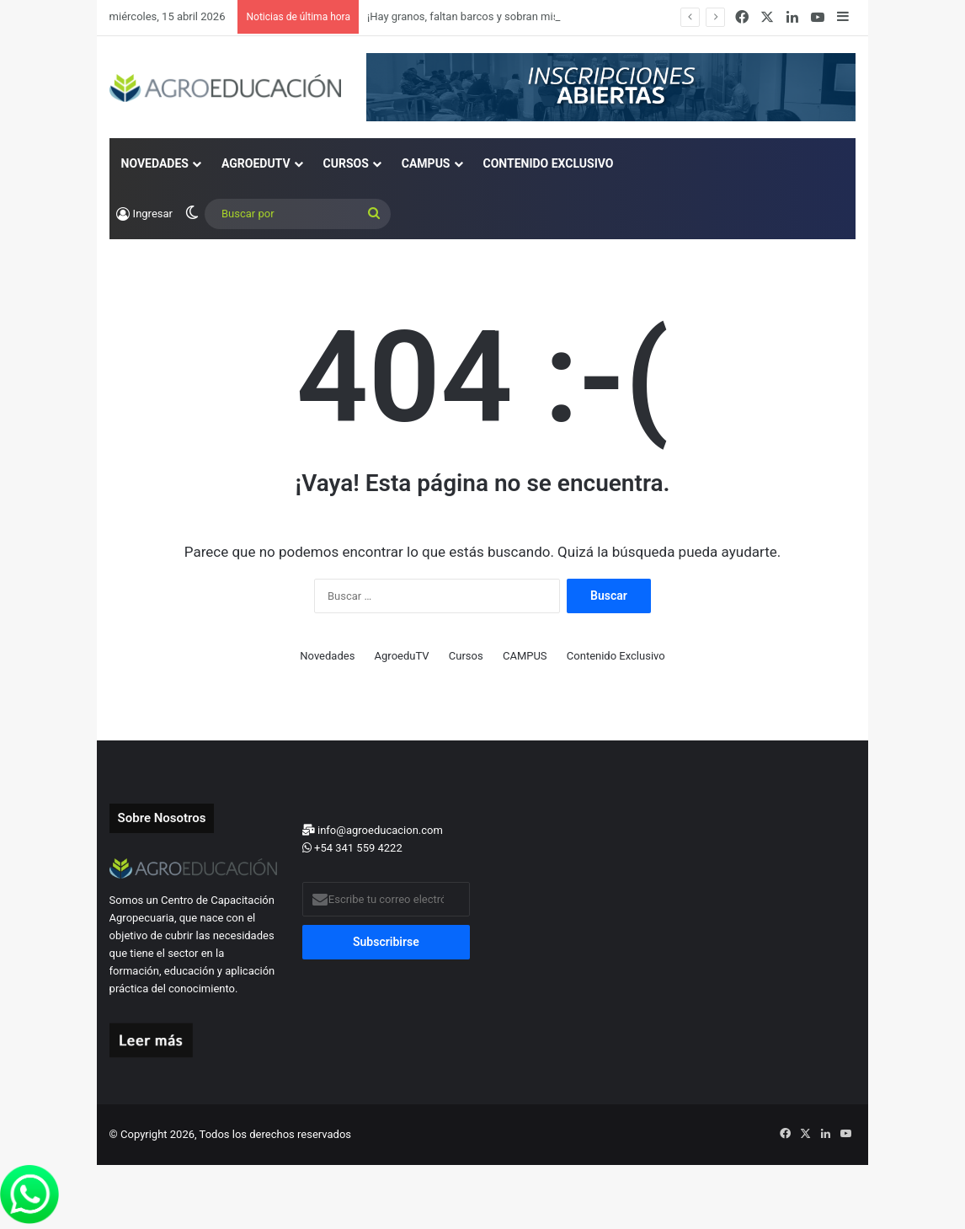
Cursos (346, 163)
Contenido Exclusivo (548, 163)
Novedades (155, 163)
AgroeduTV (256, 163)
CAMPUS (426, 163)
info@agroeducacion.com (372, 830)
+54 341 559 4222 (352, 848)
